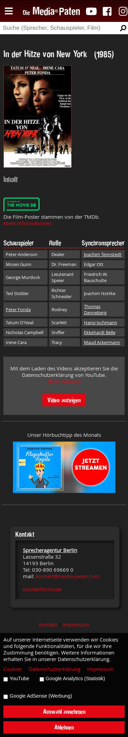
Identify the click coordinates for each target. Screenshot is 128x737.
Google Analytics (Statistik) (75, 678)
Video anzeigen (64, 400)
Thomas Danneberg (95, 309)
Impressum (75, 624)
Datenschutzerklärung (54, 669)
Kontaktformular (42, 589)
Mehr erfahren (64, 381)
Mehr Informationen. (28, 223)
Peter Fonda (18, 309)
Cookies (12, 669)
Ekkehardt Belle (99, 332)
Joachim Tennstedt (103, 254)
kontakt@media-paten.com (67, 576)
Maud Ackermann (102, 342)
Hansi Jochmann (100, 322)
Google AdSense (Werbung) (41, 696)
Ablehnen (64, 727)
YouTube (19, 678)
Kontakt (48, 624)
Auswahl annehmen (64, 711)
